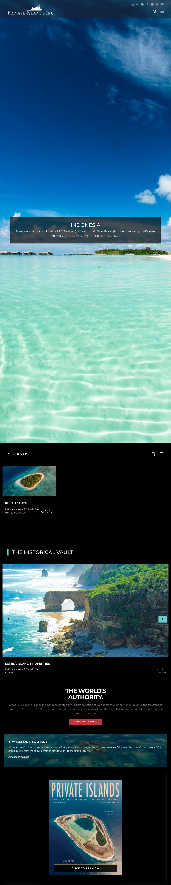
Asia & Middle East (29, 509)
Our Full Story (86, 722)
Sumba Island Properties (27, 664)
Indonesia (11, 509)
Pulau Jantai (16, 503)
